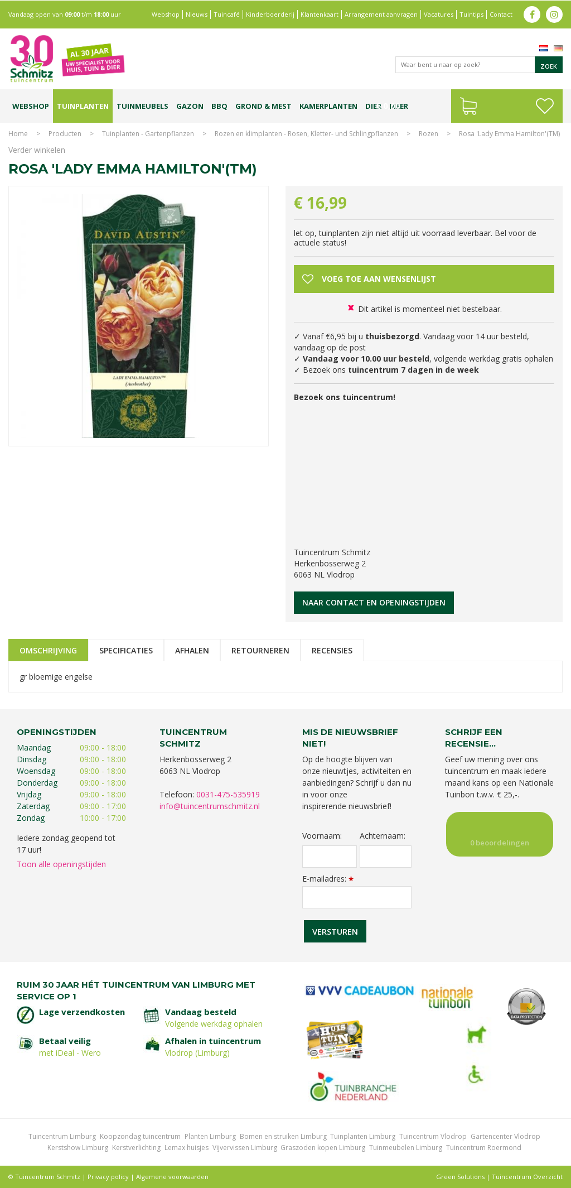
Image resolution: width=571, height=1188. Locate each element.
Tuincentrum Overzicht (527, 1176)
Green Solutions (460, 1176)
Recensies (332, 650)
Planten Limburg (210, 1136)
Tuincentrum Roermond (483, 1147)
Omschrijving (48, 650)
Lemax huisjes (186, 1147)
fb (532, 14)
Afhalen (192, 650)
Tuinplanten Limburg (362, 1136)
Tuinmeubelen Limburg (405, 1147)
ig (554, 14)
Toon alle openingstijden (61, 864)
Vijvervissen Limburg (244, 1147)
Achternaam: (382, 836)
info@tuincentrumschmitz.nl (209, 806)
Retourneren (260, 650)
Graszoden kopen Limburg (322, 1147)
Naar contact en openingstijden (374, 602)
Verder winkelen (36, 150)
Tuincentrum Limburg (62, 1136)
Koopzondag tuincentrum (140, 1136)
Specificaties (126, 650)
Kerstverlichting (136, 1147)
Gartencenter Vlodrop (505, 1136)
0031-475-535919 (228, 794)
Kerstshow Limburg (77, 1147)
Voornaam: (322, 836)
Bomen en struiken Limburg (283, 1136)
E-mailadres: (328, 878)
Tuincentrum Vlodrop (433, 1136)
